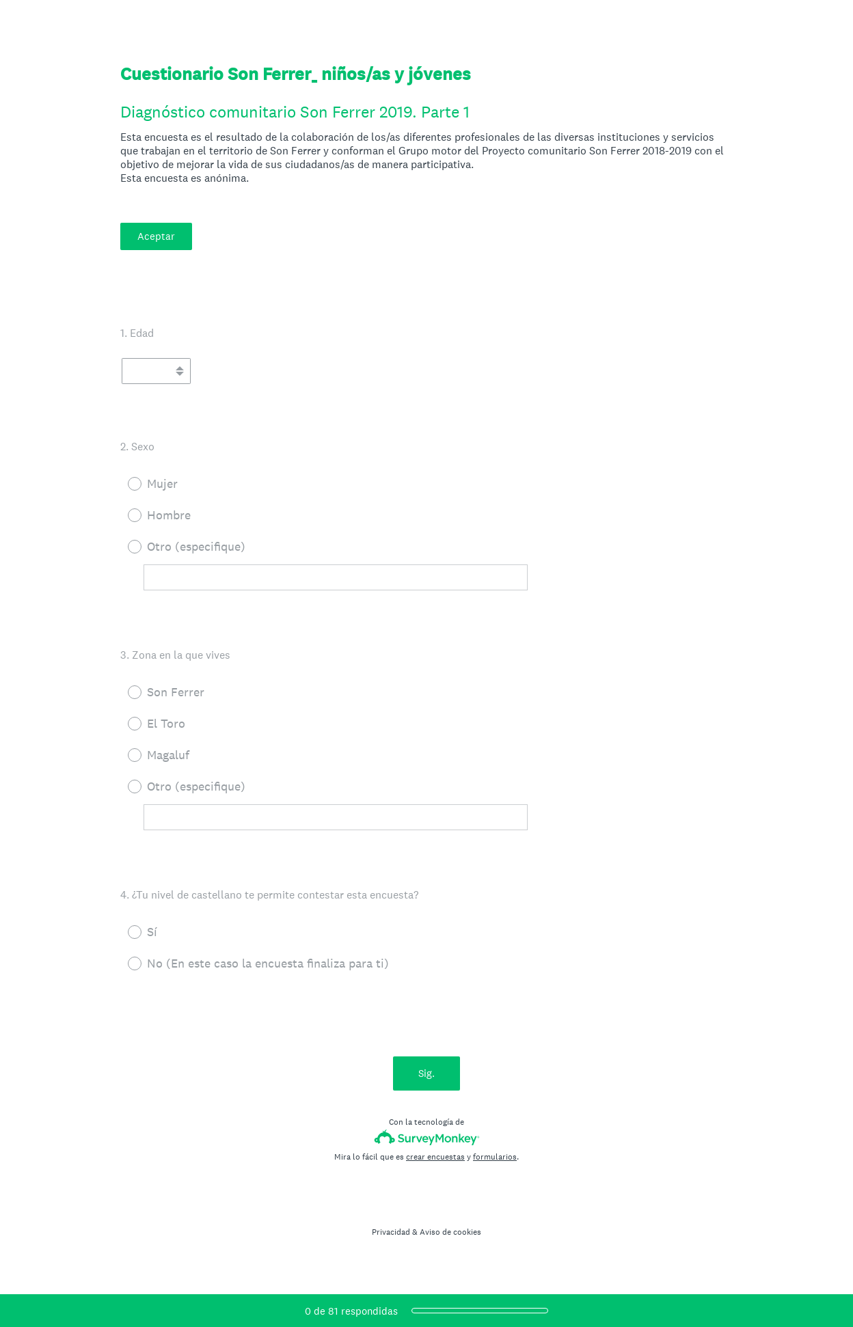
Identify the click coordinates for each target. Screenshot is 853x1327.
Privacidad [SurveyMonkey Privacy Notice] (391, 1232)
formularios (495, 1156)
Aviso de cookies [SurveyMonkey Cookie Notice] (450, 1232)
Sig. (426, 1073)
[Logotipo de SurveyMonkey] (427, 1137)
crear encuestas (435, 1156)
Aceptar (156, 236)
